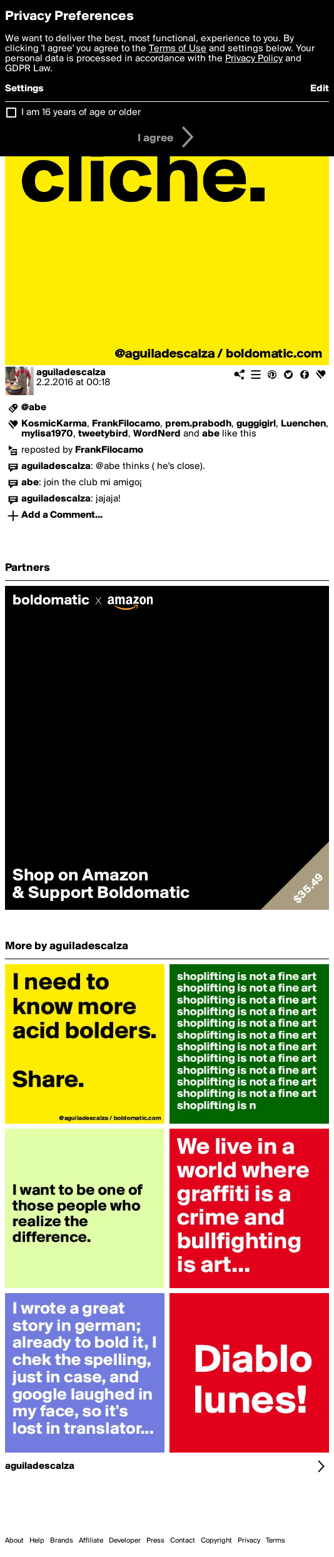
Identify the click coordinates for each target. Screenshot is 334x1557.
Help (36, 1540)
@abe (33, 408)
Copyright (216, 1540)
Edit (319, 89)
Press (155, 1540)
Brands (61, 1540)
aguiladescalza (71, 373)
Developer (125, 1540)
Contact (182, 1540)
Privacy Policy (254, 59)
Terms (275, 1540)
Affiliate (91, 1540)
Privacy (249, 1540)
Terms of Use (177, 49)
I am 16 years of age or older (81, 113)
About (14, 1540)
